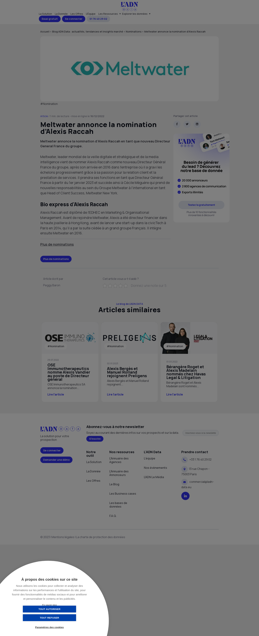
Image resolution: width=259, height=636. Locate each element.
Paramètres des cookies (49, 627)
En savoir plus (49, 605)
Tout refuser (67, 617)
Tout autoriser (31, 617)
